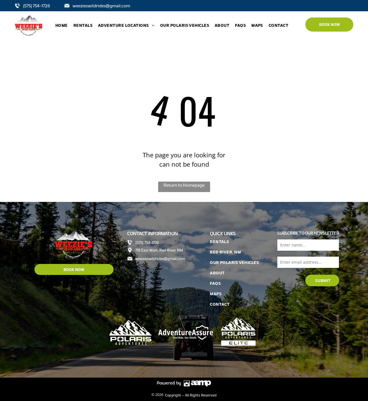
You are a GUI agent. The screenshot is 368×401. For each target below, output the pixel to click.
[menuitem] (62, 25)
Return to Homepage (184, 185)
